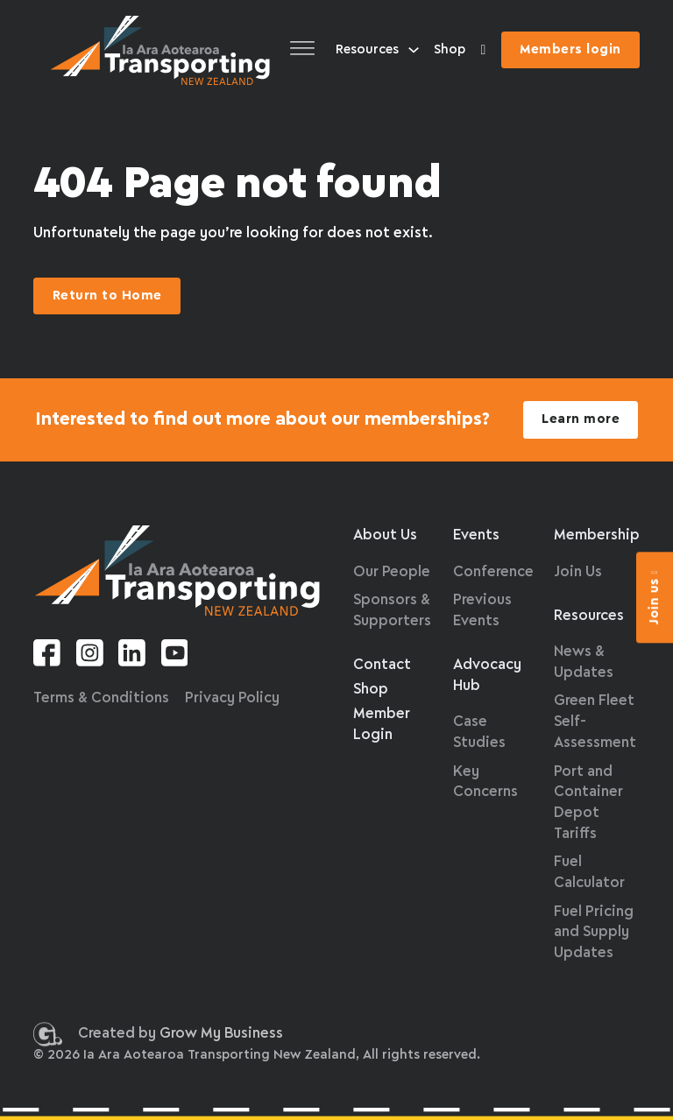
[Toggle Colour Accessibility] (483, 50)
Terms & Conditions (101, 698)
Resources (367, 50)
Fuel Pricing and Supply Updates (594, 933)
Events (476, 535)
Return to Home (107, 296)
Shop (449, 50)
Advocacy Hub (487, 676)
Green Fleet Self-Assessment (595, 722)
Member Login (381, 725)
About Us (385, 535)
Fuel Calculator (589, 873)
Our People (391, 572)
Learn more (581, 419)
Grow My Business (221, 1037)
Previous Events (482, 611)
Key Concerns (485, 782)
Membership (597, 535)
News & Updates (583, 662)
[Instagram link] (89, 656)
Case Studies (479, 732)
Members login (570, 50)
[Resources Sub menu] (413, 50)
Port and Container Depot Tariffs (588, 803)
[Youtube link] (174, 656)
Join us (654, 597)
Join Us (578, 572)
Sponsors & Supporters (392, 611)
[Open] (302, 49)
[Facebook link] (46, 656)
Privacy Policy (232, 698)
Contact (382, 665)
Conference (493, 572)
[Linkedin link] (131, 656)
